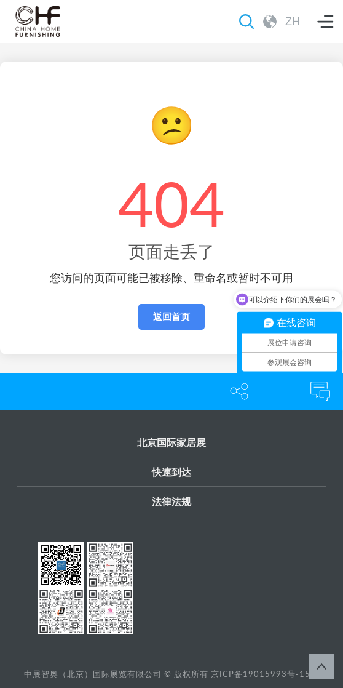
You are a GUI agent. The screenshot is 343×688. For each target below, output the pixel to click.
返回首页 (171, 316)
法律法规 (171, 501)
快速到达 (171, 472)
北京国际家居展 (171, 442)
